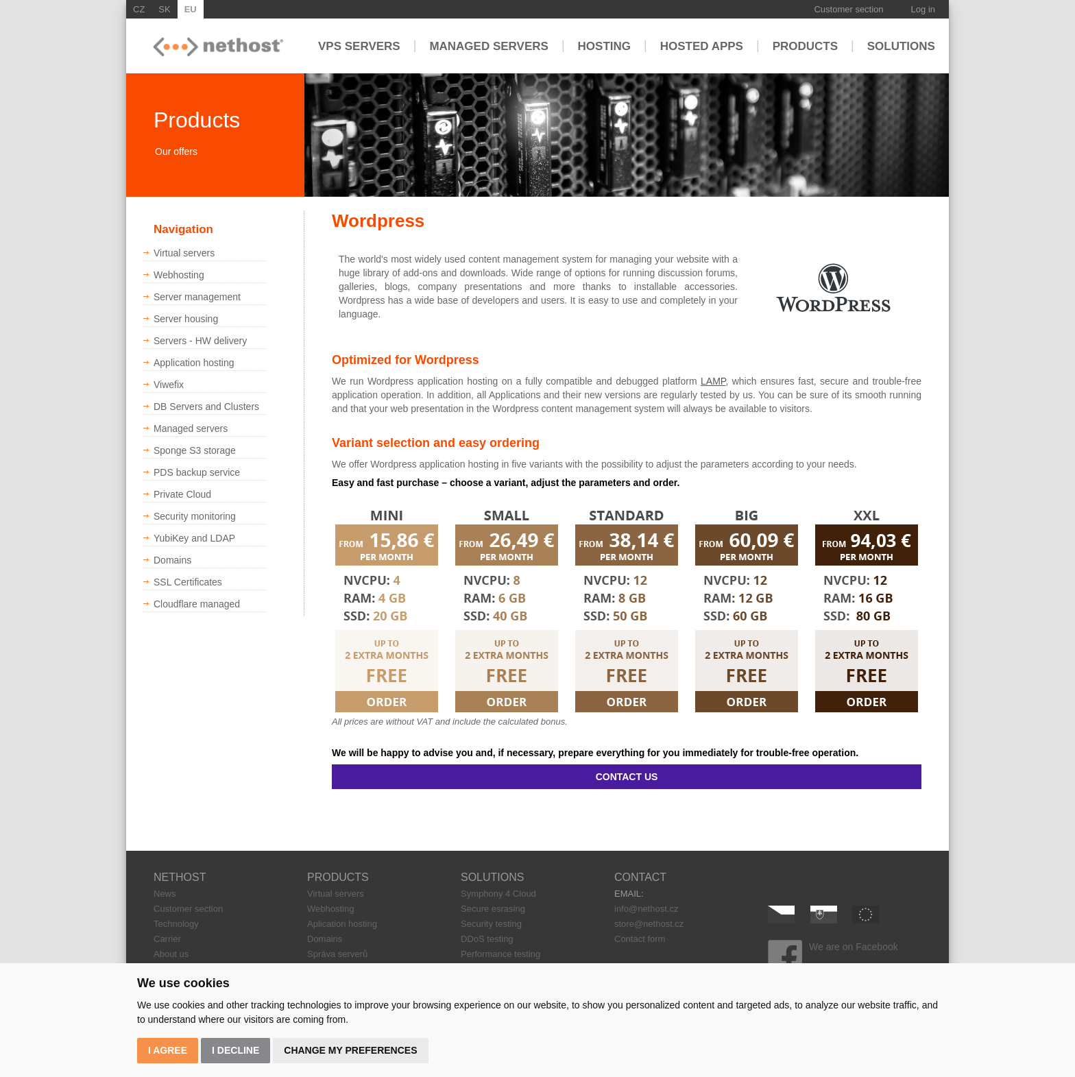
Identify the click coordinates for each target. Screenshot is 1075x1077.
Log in (923, 9)
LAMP (713, 381)
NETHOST (180, 877)
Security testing (491, 924)
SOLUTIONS (492, 877)
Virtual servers (335, 893)
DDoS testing (487, 939)
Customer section (848, 9)
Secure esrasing (493, 909)
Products (805, 45)
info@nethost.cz (646, 909)
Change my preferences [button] (350, 1050)
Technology (176, 924)
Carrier (167, 939)
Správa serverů (337, 954)
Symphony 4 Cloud (498, 893)
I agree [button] (167, 1050)
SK (164, 9)
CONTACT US (627, 776)
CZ (139, 9)
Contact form (639, 939)
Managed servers (488, 45)
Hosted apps (701, 45)
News (165, 893)
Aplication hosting (342, 924)
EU (190, 9)
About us (171, 954)
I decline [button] (235, 1050)
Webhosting (330, 909)
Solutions (901, 45)
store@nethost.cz (649, 924)
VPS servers (359, 45)
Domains (324, 939)
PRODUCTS (338, 877)
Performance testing (500, 954)
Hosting (604, 45)
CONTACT (640, 877)
